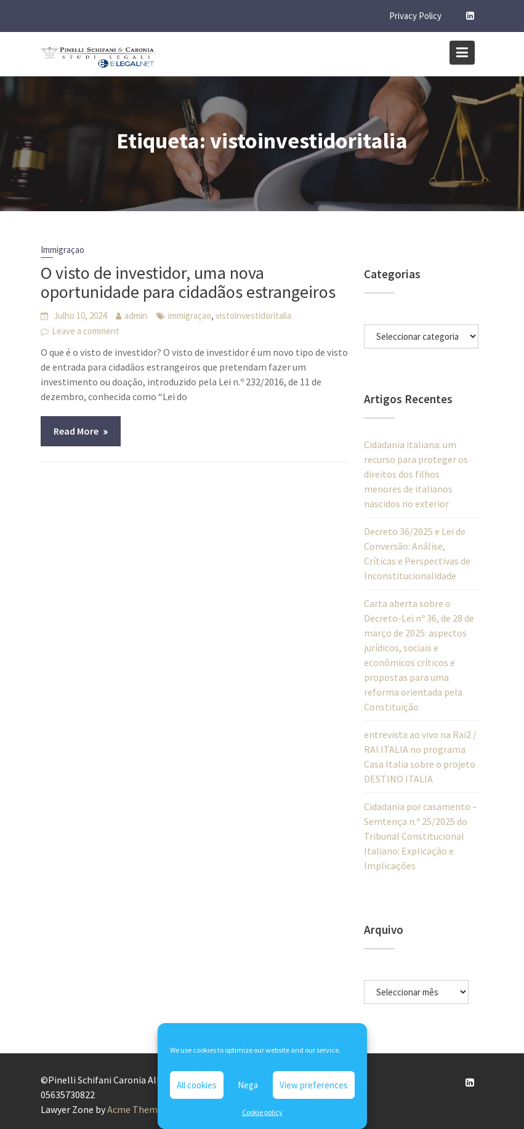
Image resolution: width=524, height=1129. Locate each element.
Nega (248, 1085)
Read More (76, 431)
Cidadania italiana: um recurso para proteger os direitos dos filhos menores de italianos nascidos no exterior (416, 474)
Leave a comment (85, 331)
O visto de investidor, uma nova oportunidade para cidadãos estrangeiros (188, 282)
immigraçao (189, 315)
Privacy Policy (415, 16)
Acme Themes (137, 1109)
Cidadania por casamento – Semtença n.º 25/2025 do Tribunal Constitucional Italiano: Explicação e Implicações (420, 836)
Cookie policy (262, 1112)
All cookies (197, 1085)
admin (135, 315)
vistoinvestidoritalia (253, 315)
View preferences (314, 1085)
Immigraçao (62, 249)
